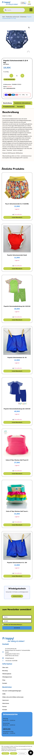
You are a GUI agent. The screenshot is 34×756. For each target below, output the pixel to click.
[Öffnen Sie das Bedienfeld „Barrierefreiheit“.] (30, 752)
